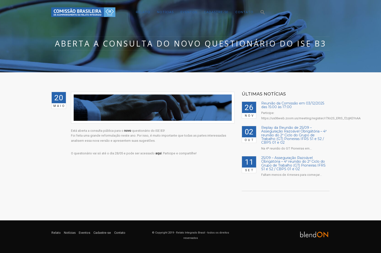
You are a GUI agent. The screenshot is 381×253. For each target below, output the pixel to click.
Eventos (188, 12)
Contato (244, 12)
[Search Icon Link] (261, 12)
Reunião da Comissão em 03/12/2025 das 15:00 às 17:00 (292, 105)
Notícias (165, 12)
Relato (143, 12)
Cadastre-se (216, 12)
